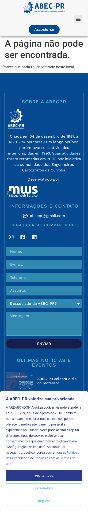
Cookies (40, 458)
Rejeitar (44, 501)
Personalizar (44, 488)
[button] (78, 19)
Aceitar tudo (44, 475)
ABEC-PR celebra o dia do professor (57, 381)
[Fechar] (85, 393)
